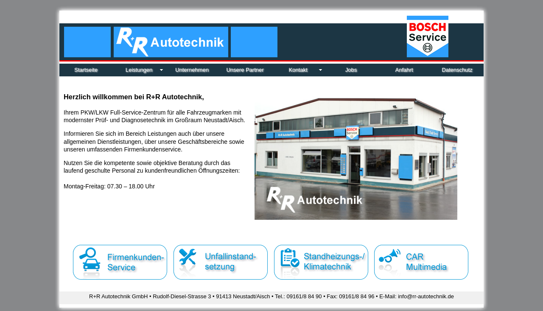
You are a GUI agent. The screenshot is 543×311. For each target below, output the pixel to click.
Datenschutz (457, 70)
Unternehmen (192, 70)
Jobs (351, 70)
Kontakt (297, 70)
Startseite (86, 70)
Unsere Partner (244, 70)
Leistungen (139, 70)
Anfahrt (404, 70)
